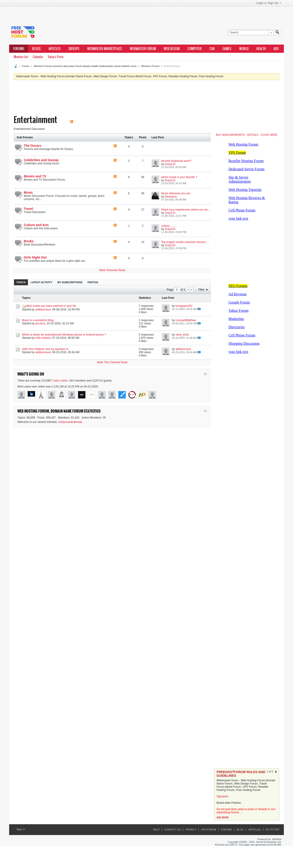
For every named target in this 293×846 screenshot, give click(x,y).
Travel (28, 209)
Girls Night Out (35, 257)
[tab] (21, 282)
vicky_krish (182, 334)
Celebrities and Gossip (41, 160)
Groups (73, 48)
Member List (21, 57)
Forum (25, 66)
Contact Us (172, 829)
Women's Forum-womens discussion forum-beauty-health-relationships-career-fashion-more (85, 66)
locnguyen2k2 (184, 305)
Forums (18, 48)
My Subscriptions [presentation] (70, 282)
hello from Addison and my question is (45, 349)
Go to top (272, 829)
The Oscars (32, 145)
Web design (172, 48)
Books (29, 241)
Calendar (38, 57)
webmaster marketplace (104, 48)
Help (156, 829)
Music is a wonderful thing (38, 320)
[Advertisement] (77, 13)
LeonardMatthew (186, 320)
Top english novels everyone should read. (186, 242)
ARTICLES (55, 48)
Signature (222, 796)
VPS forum (208, 829)
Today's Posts (56, 57)
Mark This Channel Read (112, 362)
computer (194, 48)
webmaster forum (143, 48)
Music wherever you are (175, 193)
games (226, 48)
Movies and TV (35, 176)
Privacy (190, 829)
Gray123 (170, 164)
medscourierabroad (70, 422)
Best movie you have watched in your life (51, 305)
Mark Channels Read (112, 270)
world (244, 48)
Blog (240, 829)
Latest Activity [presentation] (41, 282)
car (212, 48)
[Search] (250, 32)
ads (276, 48)
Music (28, 192)
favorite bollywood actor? (176, 161)
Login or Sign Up (268, 3)
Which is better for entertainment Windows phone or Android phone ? (64, 334)
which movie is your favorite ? (179, 177)
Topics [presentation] (21, 282)
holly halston (43, 337)
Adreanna (170, 196)
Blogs (36, 48)
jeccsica (40, 323)
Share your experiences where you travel (186, 209)
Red (21, 829)
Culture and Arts (36, 225)
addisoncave (43, 309)
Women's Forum (150, 66)
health (261, 48)
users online (60, 380)
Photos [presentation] (92, 282)
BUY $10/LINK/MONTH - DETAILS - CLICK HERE (246, 134)
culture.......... (169, 225)
